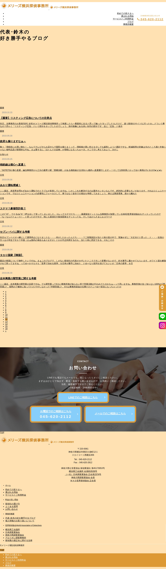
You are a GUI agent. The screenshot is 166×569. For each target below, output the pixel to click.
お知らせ (4, 154)
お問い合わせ (11, 509)
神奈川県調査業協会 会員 (83, 477)
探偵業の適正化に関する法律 (18, 540)
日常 (2, 175)
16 (6, 329)
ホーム (8, 485)
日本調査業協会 (12, 532)
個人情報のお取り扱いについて (19, 521)
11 (6, 317)
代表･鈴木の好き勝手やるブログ (20, 518)
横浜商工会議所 (12, 529)
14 (6, 324)
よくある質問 (11, 506)
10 (6, 315)
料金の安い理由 (11, 500)
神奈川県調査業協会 (14, 535)
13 (6, 322)
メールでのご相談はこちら (110, 413)
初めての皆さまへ (125, 13)
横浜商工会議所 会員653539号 (83, 471)
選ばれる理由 (127, 16)
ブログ (130, 21)
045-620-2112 (150, 19)
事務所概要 (128, 24)
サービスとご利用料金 (123, 19)
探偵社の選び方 (12, 504)
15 (6, 326)
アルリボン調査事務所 (15, 538)
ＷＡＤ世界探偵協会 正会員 (83, 481)
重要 (2, 108)
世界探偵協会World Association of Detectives (23, 525)
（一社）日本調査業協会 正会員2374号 (83, 474)
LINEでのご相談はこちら (83, 397)
